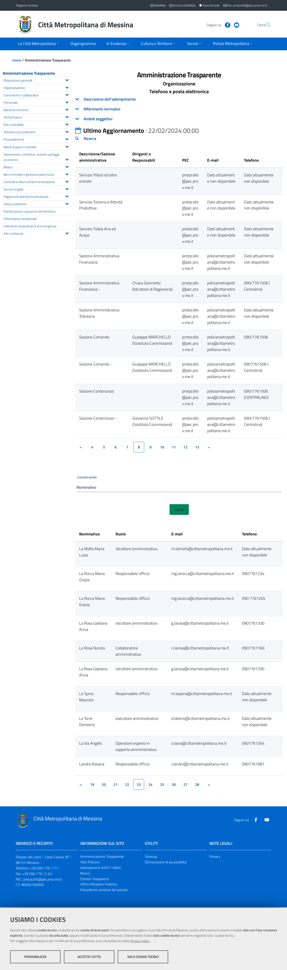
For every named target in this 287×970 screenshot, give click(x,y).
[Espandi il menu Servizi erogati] (67, 188)
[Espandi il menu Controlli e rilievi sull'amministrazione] (67, 181)
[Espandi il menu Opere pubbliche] (67, 203)
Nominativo (86, 487)
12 (185, 447)
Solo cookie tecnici (143, 956)
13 (197, 447)
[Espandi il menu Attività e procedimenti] (67, 131)
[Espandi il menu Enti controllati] (67, 124)
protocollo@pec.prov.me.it (42, 879)
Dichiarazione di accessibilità (166, 862)
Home (16, 60)
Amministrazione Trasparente (29, 73)
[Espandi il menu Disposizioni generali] (67, 79)
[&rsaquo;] (208, 447)
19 (92, 785)
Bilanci (85, 873)
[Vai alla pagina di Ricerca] (265, 24)
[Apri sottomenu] (39, 44)
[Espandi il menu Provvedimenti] (67, 138)
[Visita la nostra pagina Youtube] (225, 24)
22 (127, 785)
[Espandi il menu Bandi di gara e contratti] (67, 146)
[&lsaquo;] (80, 447)
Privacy (214, 857)
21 (115, 785)
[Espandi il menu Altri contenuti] (67, 232)
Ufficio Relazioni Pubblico (98, 885)
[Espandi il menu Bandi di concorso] (67, 109)
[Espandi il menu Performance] (67, 116)
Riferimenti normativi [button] (102, 109)
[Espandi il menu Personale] (67, 101)
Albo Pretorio (90, 862)
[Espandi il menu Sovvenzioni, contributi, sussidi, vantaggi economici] (67, 159)
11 (174, 447)
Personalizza (35, 956)
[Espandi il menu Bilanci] (67, 166)
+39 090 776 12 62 (37, 874)
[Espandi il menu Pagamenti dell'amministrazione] (67, 196)
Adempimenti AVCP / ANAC (101, 868)
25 (162, 785)
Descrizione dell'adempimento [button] (110, 99)
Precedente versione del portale (104, 890)
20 (104, 785)
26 (174, 785)
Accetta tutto (89, 956)
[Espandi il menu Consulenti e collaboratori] (67, 94)
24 (150, 785)
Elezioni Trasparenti (94, 879)
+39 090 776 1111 (44, 868)
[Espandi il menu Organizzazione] (67, 87)
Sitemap (151, 857)
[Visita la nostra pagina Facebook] (216, 24)
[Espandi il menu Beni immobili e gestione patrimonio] (67, 173)
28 (197, 785)
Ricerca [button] (90, 138)
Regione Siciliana (27, 5)
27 (185, 785)
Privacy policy (140, 940)
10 (162, 447)
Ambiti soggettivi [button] (98, 119)
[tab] (179, 99)
